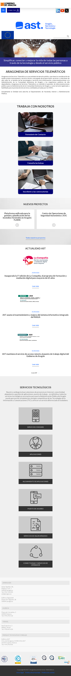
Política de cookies (48, 672)
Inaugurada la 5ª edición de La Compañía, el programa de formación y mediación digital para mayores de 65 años (35, 277)
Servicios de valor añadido (35, 536)
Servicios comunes (35, 427)
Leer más (35, 286)
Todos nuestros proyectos (35, 238)
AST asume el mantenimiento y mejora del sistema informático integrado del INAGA (35, 316)
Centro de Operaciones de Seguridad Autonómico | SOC (54, 214)
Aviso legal (20, 672)
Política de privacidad (32, 672)
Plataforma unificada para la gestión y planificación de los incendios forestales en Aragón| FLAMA (17, 216)
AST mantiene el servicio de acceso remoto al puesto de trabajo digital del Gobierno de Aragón (35, 355)
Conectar (12, 10)
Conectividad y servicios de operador (35, 564)
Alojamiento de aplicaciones (35, 481)
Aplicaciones (35, 454)
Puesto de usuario (36, 509)
